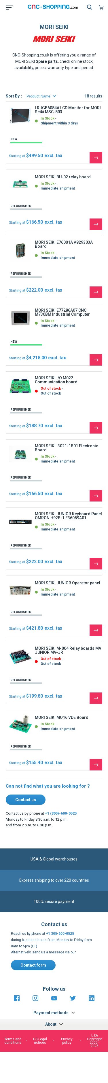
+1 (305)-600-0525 (61, 813)
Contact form (33, 965)
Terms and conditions (12, 1041)
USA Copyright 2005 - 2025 (94, 1041)
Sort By (13, 96)
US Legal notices (40, 1041)
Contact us (25, 799)
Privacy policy (67, 1041)
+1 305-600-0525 (60, 934)
